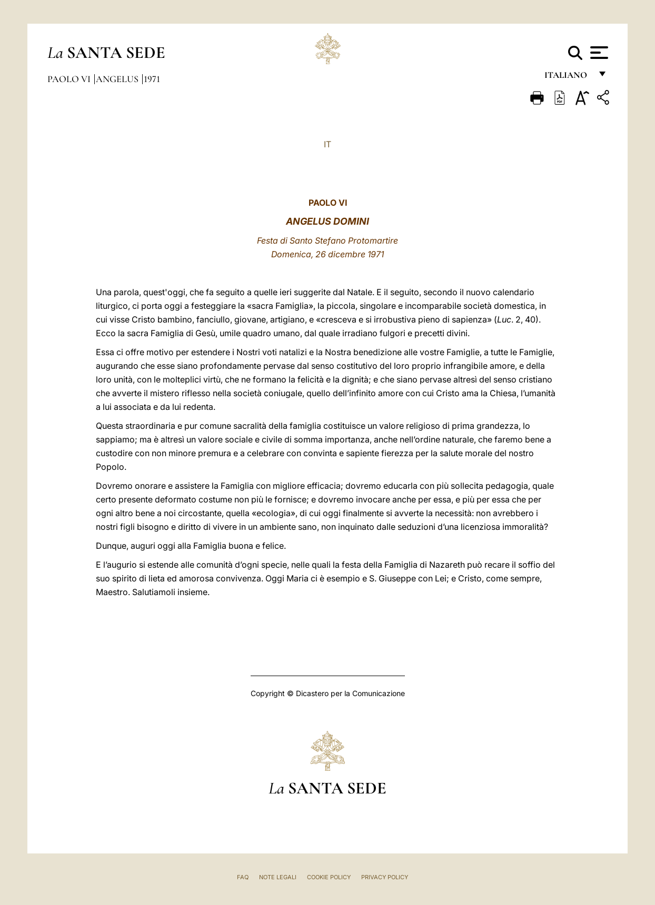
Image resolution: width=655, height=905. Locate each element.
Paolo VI (70, 79)
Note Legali (277, 877)
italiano (567, 77)
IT (327, 144)
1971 (152, 79)
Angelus (118, 79)
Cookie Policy (329, 877)
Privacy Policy (384, 877)
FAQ (243, 877)
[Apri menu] (598, 53)
